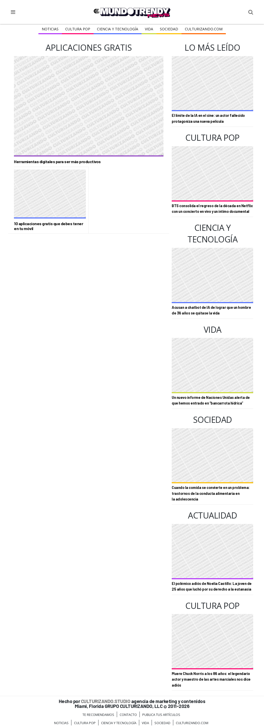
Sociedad (169, 29)
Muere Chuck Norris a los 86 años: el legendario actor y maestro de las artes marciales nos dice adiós (211, 679)
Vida (149, 29)
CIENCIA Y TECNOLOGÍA (117, 29)
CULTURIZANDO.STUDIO (105, 701)
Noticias (50, 29)
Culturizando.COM (203, 29)
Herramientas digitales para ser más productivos (57, 161)
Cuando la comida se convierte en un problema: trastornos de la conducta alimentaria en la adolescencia (211, 493)
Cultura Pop (77, 29)
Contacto (128, 714)
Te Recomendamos (98, 714)
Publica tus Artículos (161, 714)
